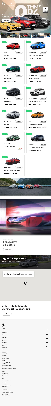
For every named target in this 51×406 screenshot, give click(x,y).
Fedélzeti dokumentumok (6, 365)
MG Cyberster (4, 347)
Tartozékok (4, 363)
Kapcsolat (6, 265)
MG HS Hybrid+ (5, 335)
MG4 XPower (4, 344)
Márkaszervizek (27, 274)
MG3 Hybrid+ (4, 340)
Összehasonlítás (5, 353)
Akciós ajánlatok (5, 352)
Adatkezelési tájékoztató (6, 380)
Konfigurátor (18, 52)
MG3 (3, 339)
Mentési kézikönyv (5, 366)
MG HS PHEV (4, 337)
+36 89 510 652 (5, 394)
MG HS (3, 334)
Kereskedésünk (4, 386)
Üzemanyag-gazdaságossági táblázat (9, 368)
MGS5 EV (3, 345)
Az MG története (5, 373)
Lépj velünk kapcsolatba (6, 384)
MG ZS (3, 331)
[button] (25, 283)
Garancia (3, 360)
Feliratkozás (6, 313)
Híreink (3, 376)
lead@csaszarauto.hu (6, 395)
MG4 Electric (4, 342)
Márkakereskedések (12, 274)
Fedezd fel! (6, 20)
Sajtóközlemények (5, 375)
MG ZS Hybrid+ (5, 332)
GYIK (3, 378)
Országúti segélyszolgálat (6, 362)
